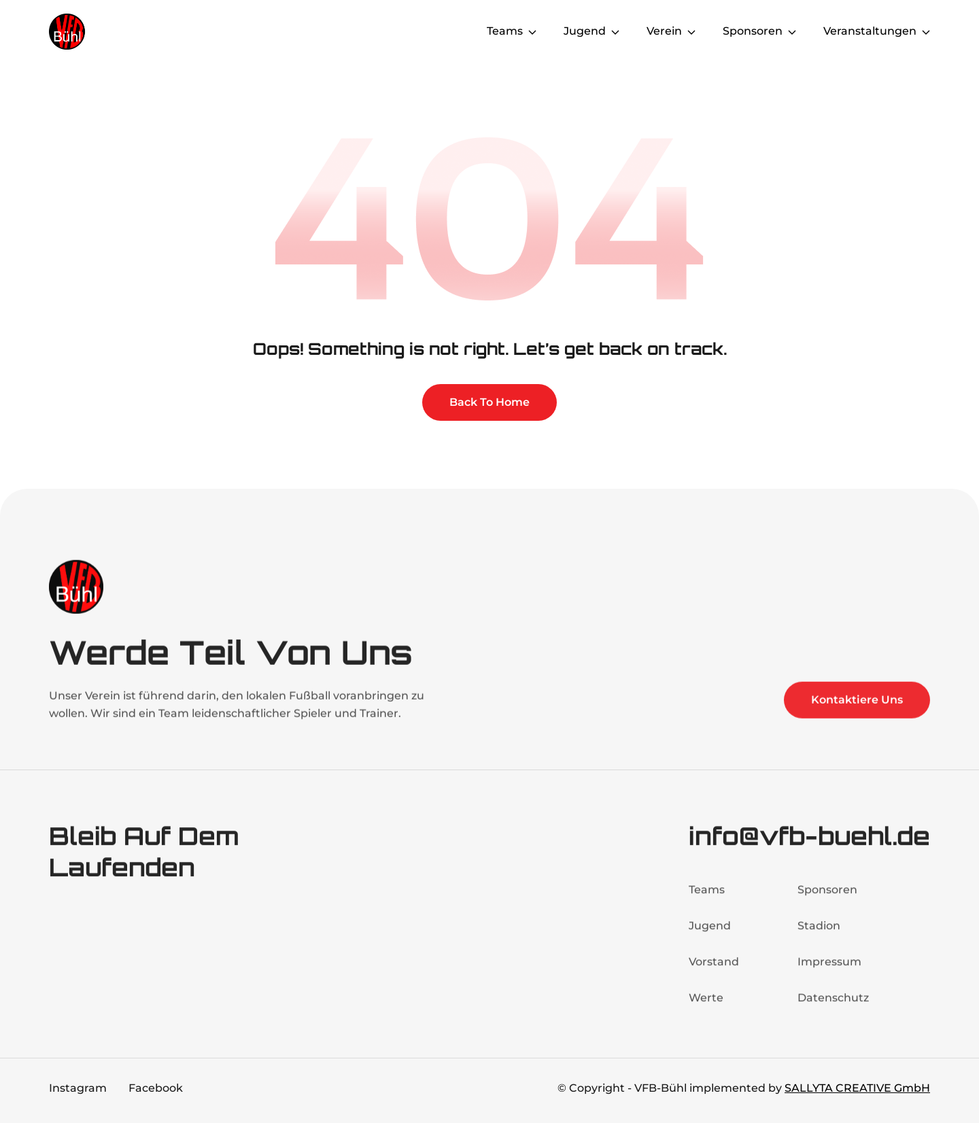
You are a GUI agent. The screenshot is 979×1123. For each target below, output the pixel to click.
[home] (103, 32)
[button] (511, 31)
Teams (707, 896)
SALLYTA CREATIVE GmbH (857, 1088)
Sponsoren (827, 896)
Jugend (710, 932)
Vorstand (714, 968)
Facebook (155, 1088)
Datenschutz (833, 1004)
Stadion (818, 932)
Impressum (829, 968)
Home (443, 30)
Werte (706, 1004)
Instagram (78, 1088)
